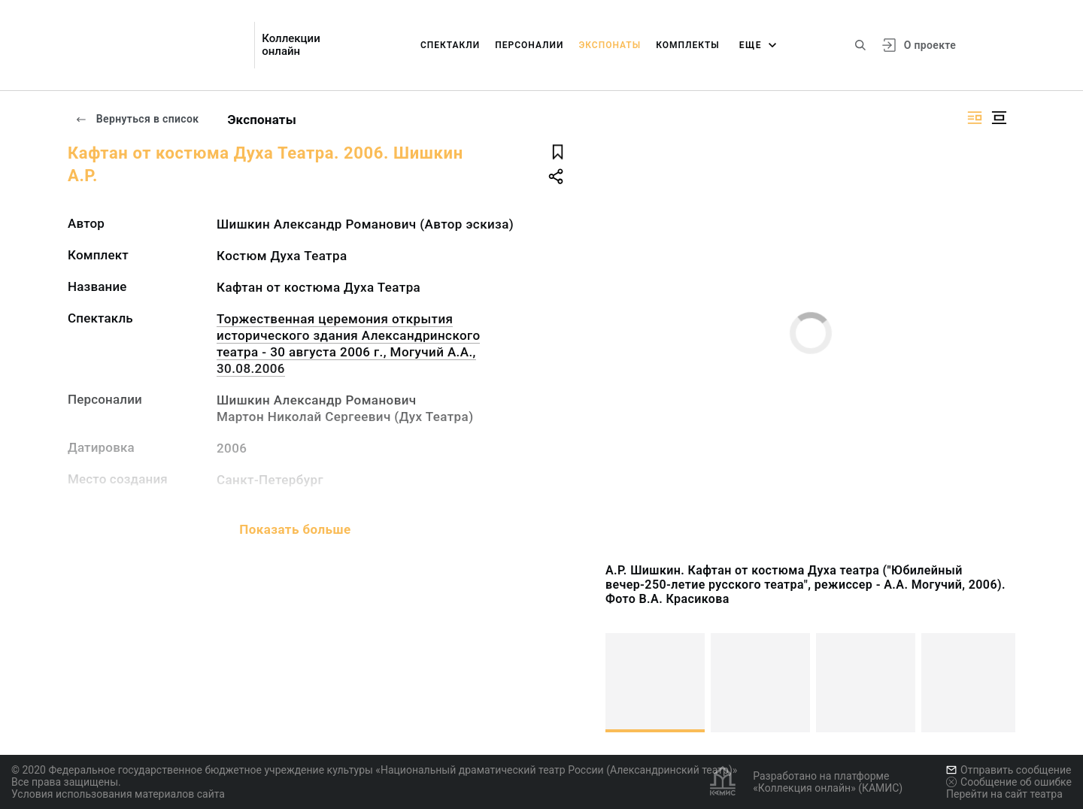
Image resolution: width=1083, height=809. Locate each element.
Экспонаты (609, 45)
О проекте (930, 45)
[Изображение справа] (975, 118)
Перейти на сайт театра (1004, 794)
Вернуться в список (137, 119)
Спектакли (450, 45)
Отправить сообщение (1008, 770)
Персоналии (529, 45)
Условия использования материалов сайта (118, 794)
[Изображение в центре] (999, 118)
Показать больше (294, 529)
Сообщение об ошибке (1009, 782)
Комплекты (688, 45)
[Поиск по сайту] (860, 45)
